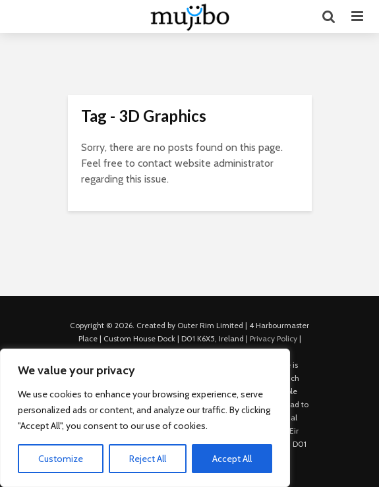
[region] (145, 418)
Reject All (147, 459)
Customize (60, 459)
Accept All (232, 459)
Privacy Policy (273, 338)
